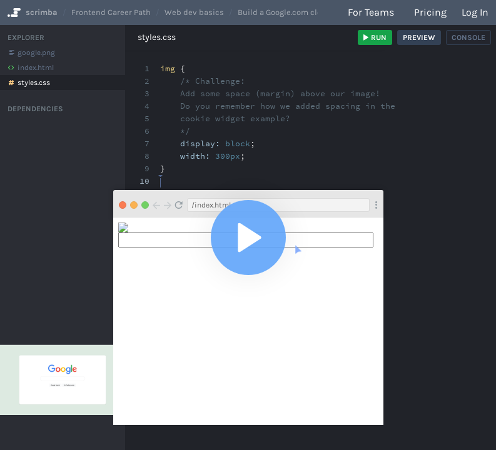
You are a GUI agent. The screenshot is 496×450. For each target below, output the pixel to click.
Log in (475, 12)
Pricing (430, 12)
